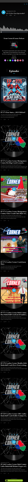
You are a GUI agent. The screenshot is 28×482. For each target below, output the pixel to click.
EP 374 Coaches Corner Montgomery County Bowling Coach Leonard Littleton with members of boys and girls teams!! (14, 162)
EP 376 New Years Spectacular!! (15, 13)
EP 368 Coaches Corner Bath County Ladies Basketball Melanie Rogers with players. (14, 465)
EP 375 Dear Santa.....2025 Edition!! (13, 112)
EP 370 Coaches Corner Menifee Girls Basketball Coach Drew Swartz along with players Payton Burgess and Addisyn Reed (14, 364)
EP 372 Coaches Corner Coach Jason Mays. (13, 263)
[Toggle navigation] (26, 4)
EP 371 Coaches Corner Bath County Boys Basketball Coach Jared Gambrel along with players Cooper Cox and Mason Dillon (13, 314)
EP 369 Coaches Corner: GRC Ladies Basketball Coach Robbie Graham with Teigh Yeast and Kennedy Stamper (14, 415)
